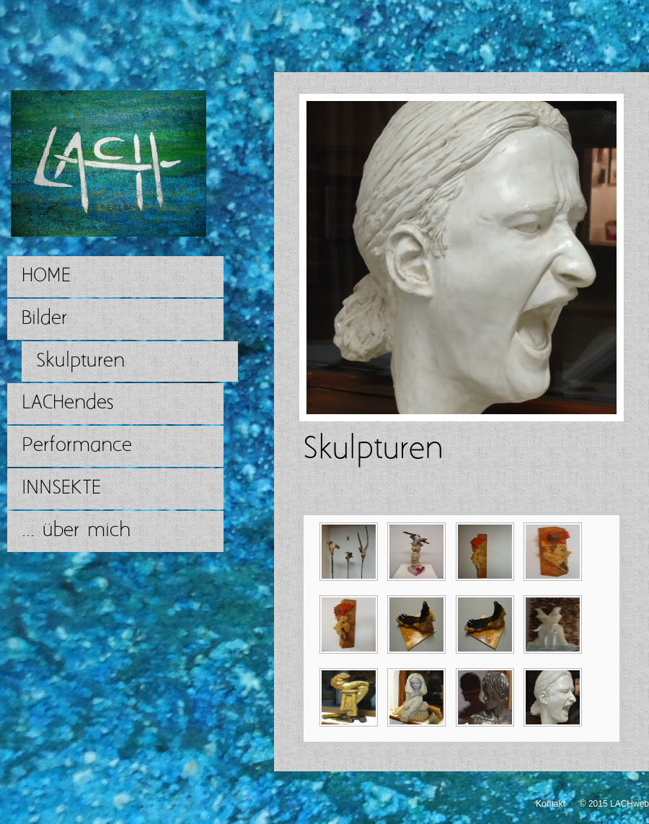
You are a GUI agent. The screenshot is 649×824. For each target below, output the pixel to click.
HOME (46, 276)
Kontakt (550, 804)
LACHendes (67, 403)
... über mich (76, 531)
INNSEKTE (61, 488)
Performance (77, 445)
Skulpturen (80, 361)
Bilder (44, 318)
